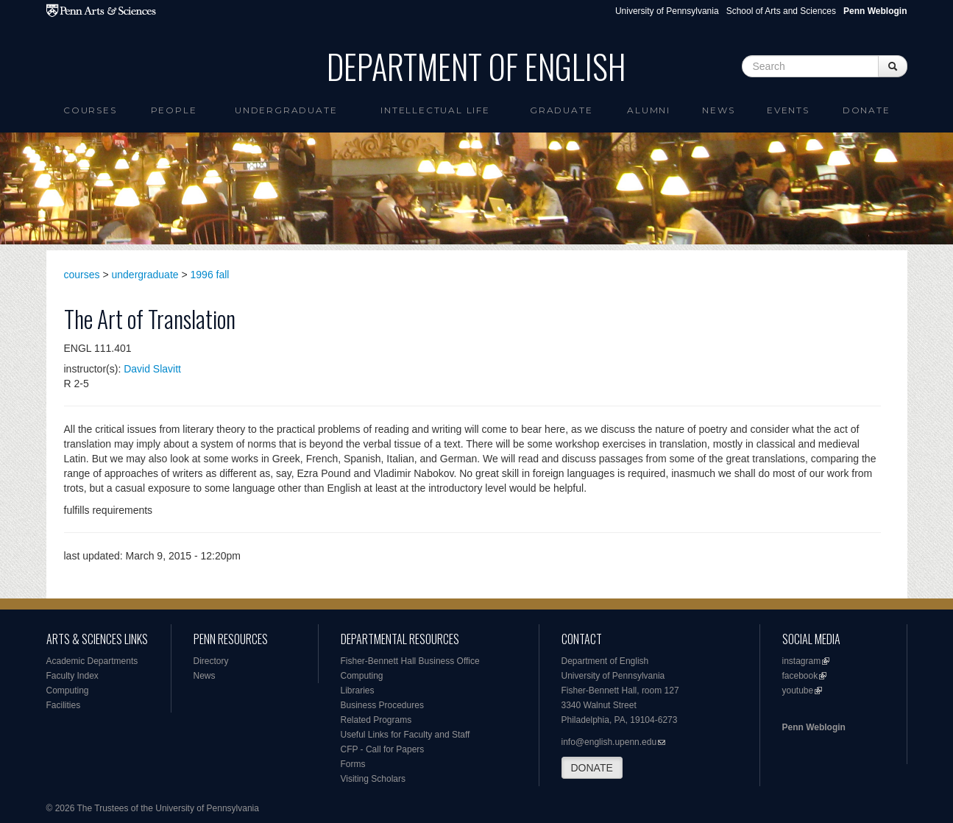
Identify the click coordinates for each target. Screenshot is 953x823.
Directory (211, 661)
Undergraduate (286, 110)
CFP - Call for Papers (383, 749)
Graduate (561, 110)
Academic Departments (92, 661)
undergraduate (145, 274)
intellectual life (435, 110)
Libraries (358, 690)
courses (82, 274)
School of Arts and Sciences (781, 11)
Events (788, 110)
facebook (800, 676)
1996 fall (210, 274)
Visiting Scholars (373, 779)
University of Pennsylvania (667, 11)
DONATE (592, 768)
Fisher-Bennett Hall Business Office (410, 661)
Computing (67, 690)
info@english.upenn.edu (609, 742)
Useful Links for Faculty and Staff (405, 735)
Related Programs (376, 720)
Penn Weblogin (814, 727)
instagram (801, 661)
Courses (90, 110)
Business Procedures (382, 705)
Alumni (648, 110)
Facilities (63, 705)
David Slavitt (152, 369)
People (174, 110)
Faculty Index (72, 676)
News (718, 110)
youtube (798, 690)
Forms (353, 764)
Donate (866, 110)
